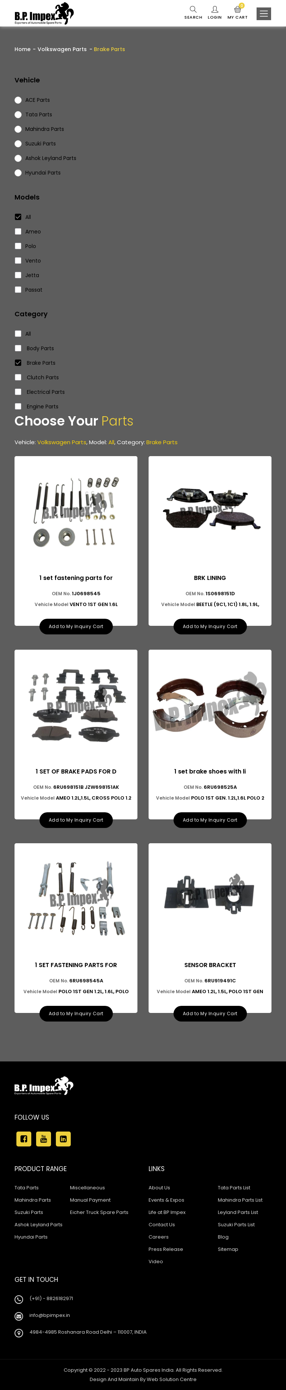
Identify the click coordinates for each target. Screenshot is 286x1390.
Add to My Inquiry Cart (76, 626)
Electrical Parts (40, 392)
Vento (28, 260)
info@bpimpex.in (49, 1315)
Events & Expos (166, 1200)
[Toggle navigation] (264, 13)
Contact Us (162, 1224)
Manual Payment (90, 1200)
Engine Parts (36, 406)
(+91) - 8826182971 (51, 1298)
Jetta (27, 275)
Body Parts (34, 348)
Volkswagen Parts (62, 49)
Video (156, 1261)
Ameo (28, 231)
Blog (223, 1236)
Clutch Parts (37, 377)
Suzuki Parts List (236, 1224)
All (23, 217)
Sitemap (228, 1249)
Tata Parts (27, 1187)
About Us (159, 1187)
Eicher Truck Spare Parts (99, 1212)
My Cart (238, 13)
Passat (28, 290)
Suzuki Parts (29, 1212)
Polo (25, 246)
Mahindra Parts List (240, 1200)
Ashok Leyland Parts (39, 1224)
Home (23, 49)
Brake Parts (35, 363)
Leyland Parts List (238, 1212)
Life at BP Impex (167, 1212)
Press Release (166, 1249)
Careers (159, 1236)
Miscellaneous (87, 1187)
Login (215, 13)
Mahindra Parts (33, 1200)
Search (193, 13)
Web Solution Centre (172, 1379)
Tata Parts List (234, 1187)
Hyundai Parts (31, 1236)
